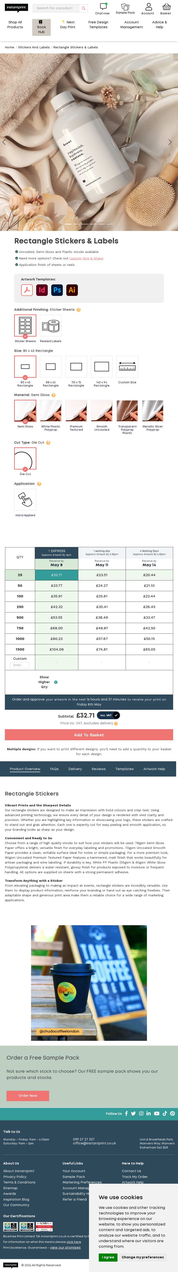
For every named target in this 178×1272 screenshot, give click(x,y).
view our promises (65, 1247)
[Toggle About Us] (29, 1163)
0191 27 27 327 (84, 1139)
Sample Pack (74, 1177)
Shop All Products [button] (15, 25)
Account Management (82, 1188)
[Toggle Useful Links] (89, 1163)
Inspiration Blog (16, 1199)
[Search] (60, 8)
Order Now (28, 1095)
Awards (9, 1193)
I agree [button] (108, 1257)
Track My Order (135, 1177)
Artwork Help (133, 1182)
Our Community (16, 1205)
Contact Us (131, 1171)
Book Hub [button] (41, 27)
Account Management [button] (131, 25)
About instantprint (18, 1171)
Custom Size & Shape (86, 258)
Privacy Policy (14, 1177)
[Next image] (172, 142)
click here (74, 1242)
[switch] (108, 715)
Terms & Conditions (19, 1182)
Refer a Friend (75, 1199)
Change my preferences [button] (143, 1257)
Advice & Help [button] (159, 25)
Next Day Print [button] (67, 24)
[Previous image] (4, 142)
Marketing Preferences (82, 1182)
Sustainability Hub (78, 1193)
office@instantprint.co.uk (94, 1143)
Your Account (74, 1171)
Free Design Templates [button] (98, 25)
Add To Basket (89, 734)
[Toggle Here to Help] (148, 1163)
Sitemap (10, 1188)
